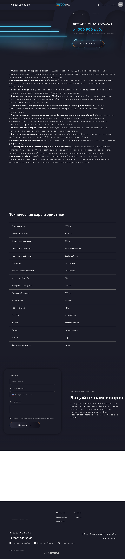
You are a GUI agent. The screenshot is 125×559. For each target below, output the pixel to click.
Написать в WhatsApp (108, 5)
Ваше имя (14, 375)
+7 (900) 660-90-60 (19, 5)
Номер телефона (17, 389)
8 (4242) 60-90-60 (20, 532)
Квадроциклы (61, 517)
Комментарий (15, 402)
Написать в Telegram (45, 543)
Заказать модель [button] (88, 44)
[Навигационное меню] (120, 4)
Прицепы (78, 513)
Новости (78, 517)
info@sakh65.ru (109, 538)
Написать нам (25, 425)
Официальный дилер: (16, 550)
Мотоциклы (61, 513)
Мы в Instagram (68, 543)
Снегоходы (60, 521)
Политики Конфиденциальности (44, 418)
